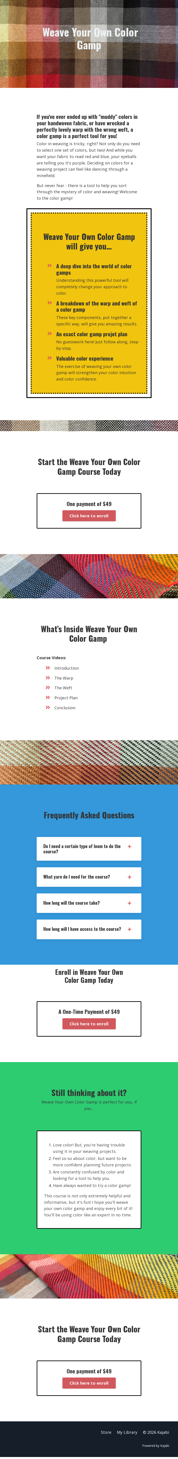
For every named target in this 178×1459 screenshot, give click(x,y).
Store (106, 1434)
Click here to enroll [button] (89, 516)
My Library (127, 1434)
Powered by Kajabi (155, 1447)
